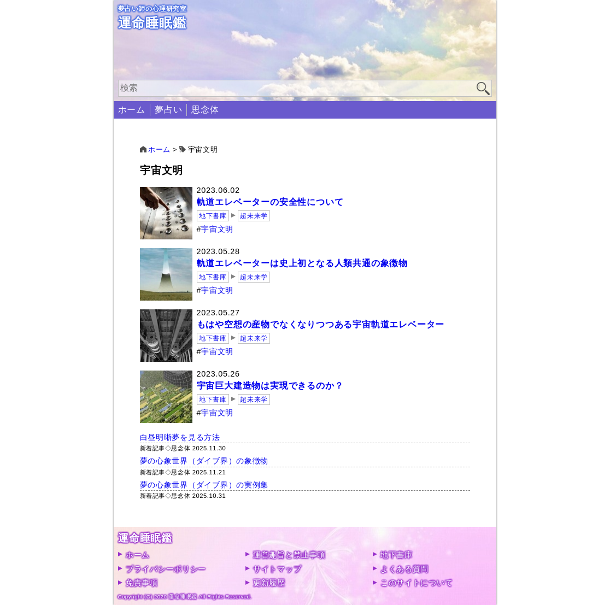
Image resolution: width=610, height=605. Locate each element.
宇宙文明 (217, 229)
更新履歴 (269, 582)
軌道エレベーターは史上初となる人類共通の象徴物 (302, 263)
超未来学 (253, 216)
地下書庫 (212, 216)
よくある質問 (404, 569)
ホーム (131, 109)
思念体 (205, 109)
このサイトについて (416, 582)
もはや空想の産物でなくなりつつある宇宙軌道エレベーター (321, 324)
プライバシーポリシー (166, 569)
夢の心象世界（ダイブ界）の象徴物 (204, 460)
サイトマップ (277, 569)
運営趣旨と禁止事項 (289, 554)
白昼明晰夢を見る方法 (180, 437)
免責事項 (142, 582)
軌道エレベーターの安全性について (270, 202)
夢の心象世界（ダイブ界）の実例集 (204, 484)
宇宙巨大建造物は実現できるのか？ (270, 385)
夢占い (168, 109)
